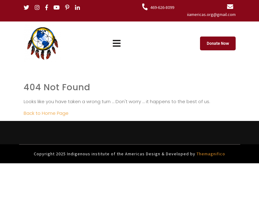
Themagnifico (210, 154)
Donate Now (218, 43)
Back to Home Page (46, 113)
